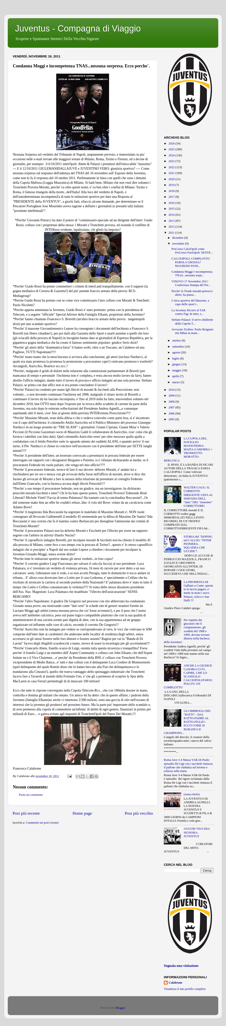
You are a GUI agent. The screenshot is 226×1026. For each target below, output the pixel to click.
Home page (82, 813)
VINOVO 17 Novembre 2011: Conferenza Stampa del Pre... (191, 283)
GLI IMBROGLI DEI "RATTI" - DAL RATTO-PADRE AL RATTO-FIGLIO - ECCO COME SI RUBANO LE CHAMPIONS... (187, 722)
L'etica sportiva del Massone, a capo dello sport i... (190, 302)
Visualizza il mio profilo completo (185, 989)
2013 (171, 221)
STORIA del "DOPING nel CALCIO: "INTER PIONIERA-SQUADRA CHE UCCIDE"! (198, 544)
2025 (171, 149)
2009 (171, 395)
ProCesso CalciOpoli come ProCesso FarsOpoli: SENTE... (192, 250)
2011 (171, 232)
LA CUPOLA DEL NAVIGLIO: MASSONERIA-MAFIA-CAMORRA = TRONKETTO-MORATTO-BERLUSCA (188, 449)
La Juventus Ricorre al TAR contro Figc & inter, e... (188, 312)
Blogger (120, 1008)
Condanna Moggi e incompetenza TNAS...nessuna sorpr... (191, 273)
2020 (171, 179)
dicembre (178, 237)
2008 (171, 401)
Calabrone (175, 982)
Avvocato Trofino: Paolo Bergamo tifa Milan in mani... (192, 331)
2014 (171, 214)
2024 (171, 155)
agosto (176, 352)
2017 (171, 197)
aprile (176, 376)
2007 (171, 407)
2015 (171, 208)
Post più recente (26, 813)
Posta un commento (31, 794)
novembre (178, 243)
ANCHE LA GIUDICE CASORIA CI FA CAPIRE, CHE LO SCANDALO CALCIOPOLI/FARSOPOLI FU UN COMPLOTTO (188, 676)
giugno (176, 364)
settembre (178, 346)
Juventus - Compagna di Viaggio (78, 28)
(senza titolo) (192, 794)
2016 (171, 203)
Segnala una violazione (181, 966)
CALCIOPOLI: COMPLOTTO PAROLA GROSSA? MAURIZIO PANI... (190, 262)
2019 (171, 185)
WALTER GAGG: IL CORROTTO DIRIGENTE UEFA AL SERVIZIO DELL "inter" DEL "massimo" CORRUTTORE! (198, 497)
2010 (171, 389)
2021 (171, 173)
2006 (171, 413)
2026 (171, 143)
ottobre (177, 340)
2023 (171, 161)
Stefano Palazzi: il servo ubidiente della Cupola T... (192, 321)
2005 (171, 419)
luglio (176, 358)
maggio (177, 370)
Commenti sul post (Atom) (42, 822)
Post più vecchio (139, 813)
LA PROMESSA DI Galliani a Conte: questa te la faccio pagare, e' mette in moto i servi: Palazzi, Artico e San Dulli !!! (198, 591)
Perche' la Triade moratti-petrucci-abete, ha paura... (192, 292)
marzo (176, 382)
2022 (171, 167)
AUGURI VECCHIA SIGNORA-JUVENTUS (197, 832)
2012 (171, 226)
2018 (171, 191)
